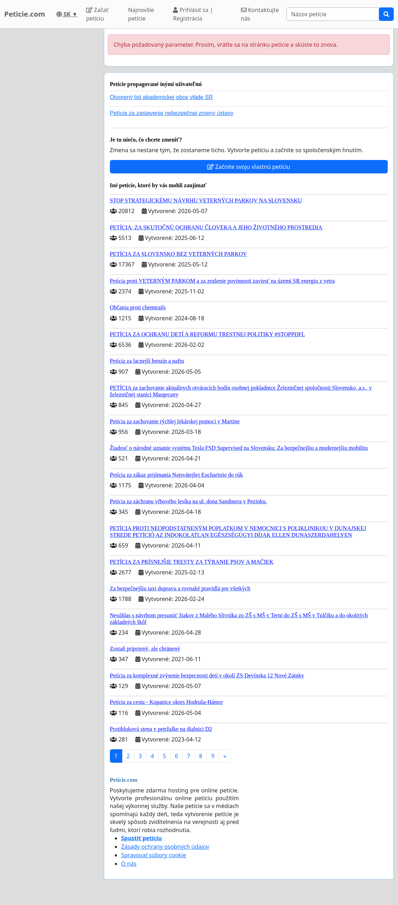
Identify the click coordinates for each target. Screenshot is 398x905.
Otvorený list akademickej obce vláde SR (161, 97)
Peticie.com (24, 14)
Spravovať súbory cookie (153, 855)
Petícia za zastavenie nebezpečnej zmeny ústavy (172, 113)
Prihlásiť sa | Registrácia (193, 14)
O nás (128, 863)
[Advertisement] (49, 135)
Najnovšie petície (141, 14)
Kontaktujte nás (260, 14)
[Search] (332, 14)
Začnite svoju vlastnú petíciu (248, 167)
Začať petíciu (97, 14)
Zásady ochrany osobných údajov (165, 846)
